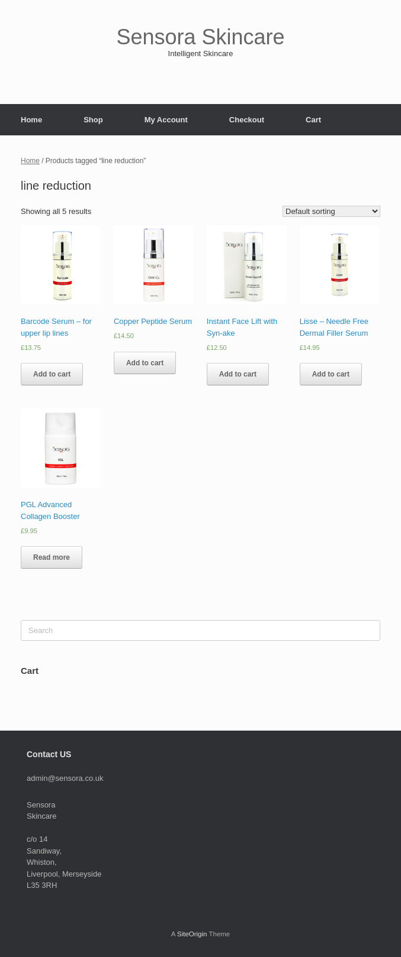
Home (31, 119)
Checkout (246, 119)
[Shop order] (331, 211)
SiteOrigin (192, 933)
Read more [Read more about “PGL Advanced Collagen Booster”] (51, 557)
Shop (93, 119)
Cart (313, 119)
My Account (166, 119)
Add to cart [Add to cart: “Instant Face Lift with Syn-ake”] (237, 374)
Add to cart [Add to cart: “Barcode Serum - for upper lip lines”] (51, 374)
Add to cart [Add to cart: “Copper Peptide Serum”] (144, 363)
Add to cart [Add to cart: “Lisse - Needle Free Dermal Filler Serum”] (330, 374)
